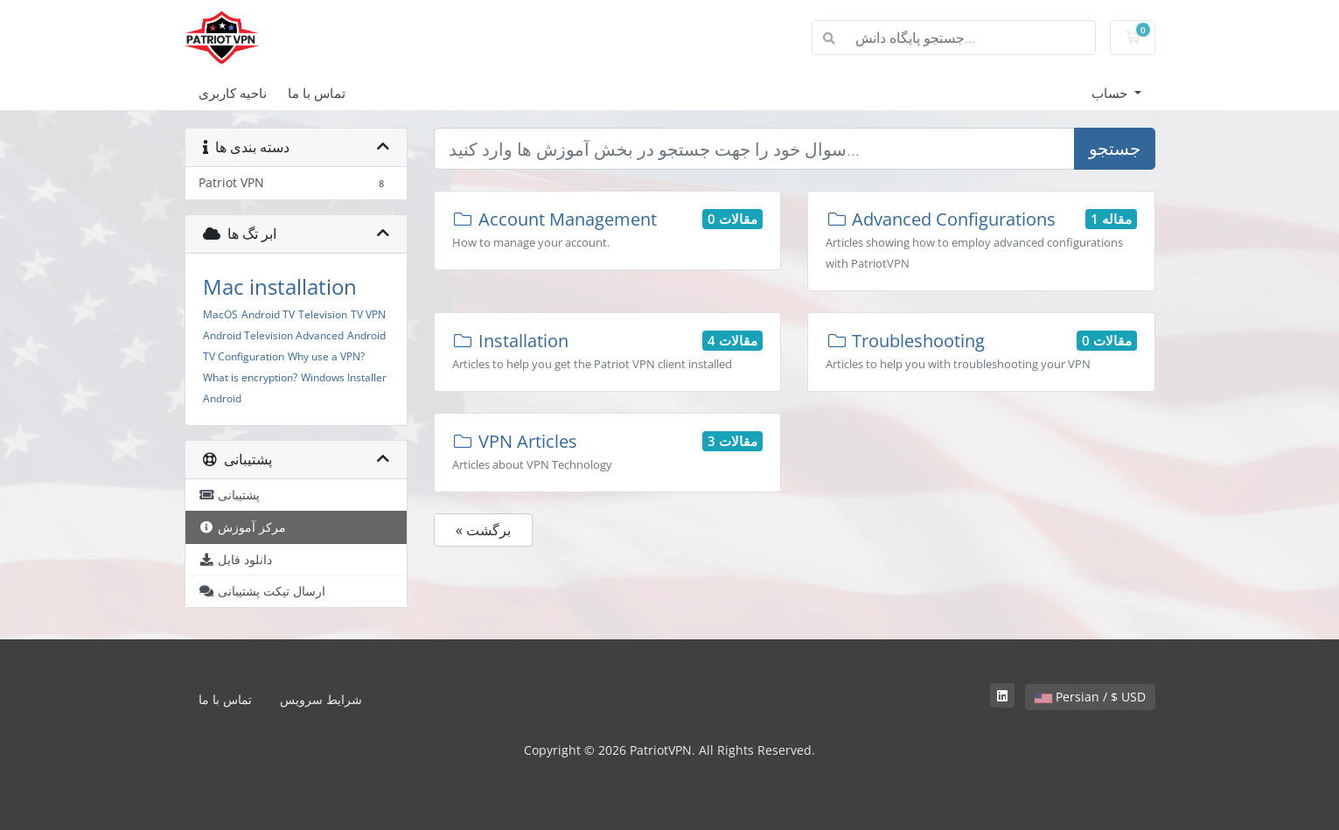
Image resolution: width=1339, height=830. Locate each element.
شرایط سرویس (321, 699)
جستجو (1114, 148)
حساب (1111, 92)
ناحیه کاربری (233, 92)
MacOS (220, 314)
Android (222, 398)
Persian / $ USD (1090, 696)
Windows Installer (344, 377)
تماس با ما (316, 92)
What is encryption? (250, 377)
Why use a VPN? (326, 356)
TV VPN (368, 314)
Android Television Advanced (273, 335)
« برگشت (483, 530)
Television (322, 314)
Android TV (268, 314)
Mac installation (280, 286)
